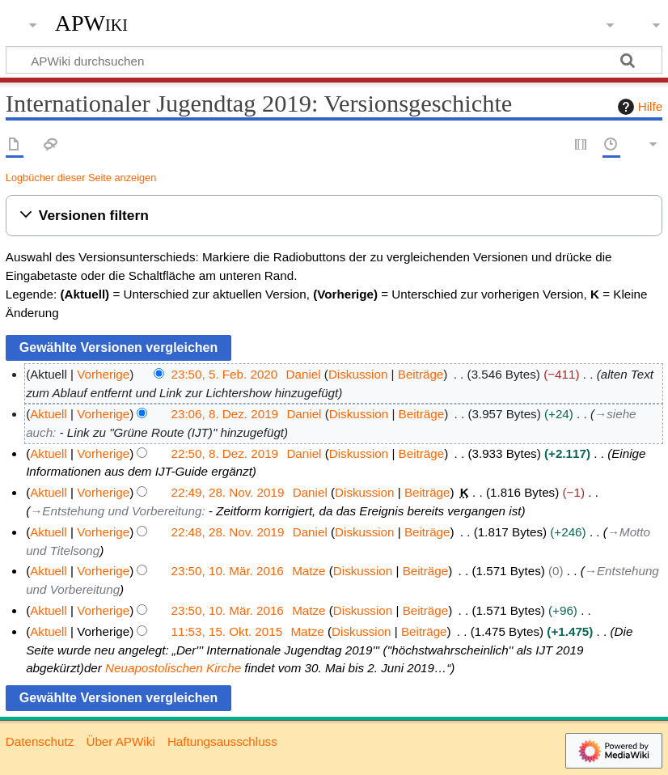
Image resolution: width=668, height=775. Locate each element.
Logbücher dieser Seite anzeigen (81, 178)
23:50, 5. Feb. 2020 (224, 374)
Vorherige (103, 374)
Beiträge (421, 374)
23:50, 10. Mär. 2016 (227, 571)
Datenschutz (40, 741)
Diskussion (357, 374)
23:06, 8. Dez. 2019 (225, 414)
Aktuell (48, 414)
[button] (334, 215)
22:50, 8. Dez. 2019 (225, 453)
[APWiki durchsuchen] (334, 60)
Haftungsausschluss (222, 741)
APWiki (91, 23)
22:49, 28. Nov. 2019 (228, 492)
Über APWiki (120, 741)
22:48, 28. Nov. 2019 (228, 532)
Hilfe (638, 107)
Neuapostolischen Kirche (173, 668)
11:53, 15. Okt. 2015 (227, 631)
